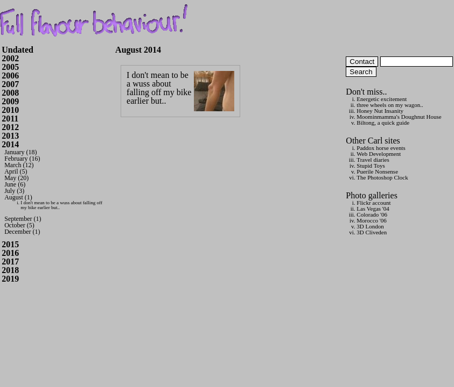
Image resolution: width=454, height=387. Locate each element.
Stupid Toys (371, 165)
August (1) (18, 197)
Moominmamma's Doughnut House (399, 116)
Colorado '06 (372, 214)
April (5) (15, 171)
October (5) (19, 225)
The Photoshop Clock (382, 177)
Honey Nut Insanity (380, 111)
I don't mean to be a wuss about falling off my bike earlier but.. (61, 205)
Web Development (379, 153)
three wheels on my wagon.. (390, 105)
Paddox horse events (381, 148)
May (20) (16, 178)
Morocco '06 (371, 220)
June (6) (14, 184)
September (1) (22, 219)
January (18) (20, 152)
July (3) (14, 191)
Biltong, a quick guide (383, 122)
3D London (370, 226)
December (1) (22, 231)
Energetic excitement (382, 99)
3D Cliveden (372, 232)
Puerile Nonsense (377, 171)
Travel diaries (373, 159)
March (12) (18, 165)
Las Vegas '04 (373, 208)
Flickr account (373, 202)
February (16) (22, 158)
